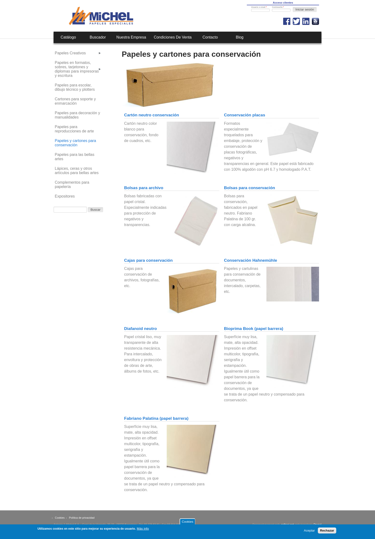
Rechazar (327, 531)
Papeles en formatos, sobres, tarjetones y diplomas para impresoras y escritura (77, 69)
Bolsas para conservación (249, 187)
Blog (239, 37)
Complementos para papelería (72, 184)
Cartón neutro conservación (151, 115)
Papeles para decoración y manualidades (77, 115)
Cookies (60, 517)
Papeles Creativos (70, 53)
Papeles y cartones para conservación (75, 143)
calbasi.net (287, 524)
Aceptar (309, 531)
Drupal (317, 524)
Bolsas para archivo (143, 187)
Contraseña (278, 7)
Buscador (98, 37)
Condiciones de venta (173, 37)
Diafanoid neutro (140, 328)
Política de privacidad (81, 517)
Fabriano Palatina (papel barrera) (156, 418)
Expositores (65, 196)
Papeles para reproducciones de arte (74, 129)
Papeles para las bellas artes (74, 157)
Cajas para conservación (148, 260)
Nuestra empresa (131, 37)
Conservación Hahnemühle (250, 260)
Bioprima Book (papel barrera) (253, 328)
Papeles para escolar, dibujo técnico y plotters (75, 87)
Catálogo (68, 37)
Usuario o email (259, 7)
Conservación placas (244, 115)
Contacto (210, 37)
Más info (143, 530)
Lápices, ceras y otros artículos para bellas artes (77, 170)
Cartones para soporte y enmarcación (75, 101)
